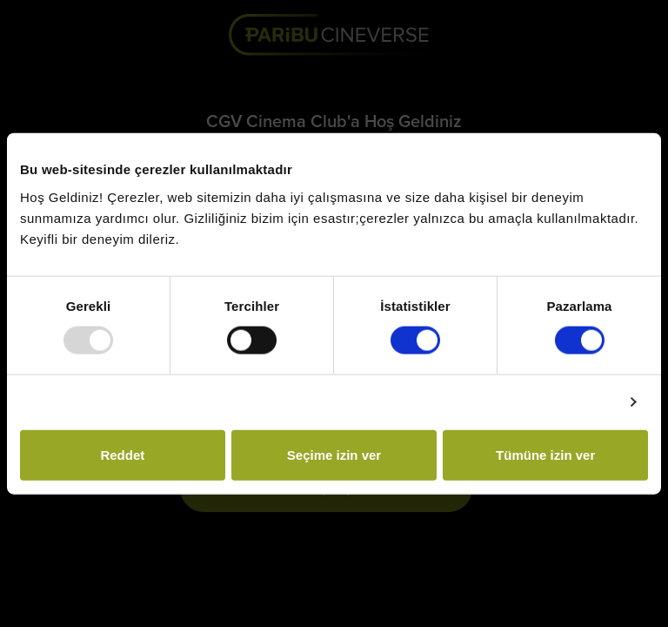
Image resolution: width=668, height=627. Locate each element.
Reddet (122, 454)
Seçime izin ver (334, 454)
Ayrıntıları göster (561, 401)
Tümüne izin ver (545, 454)
